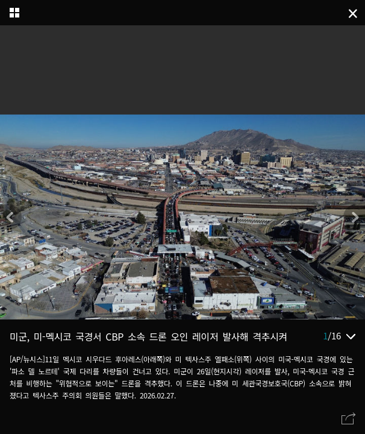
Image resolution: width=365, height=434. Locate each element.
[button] (354, 217)
